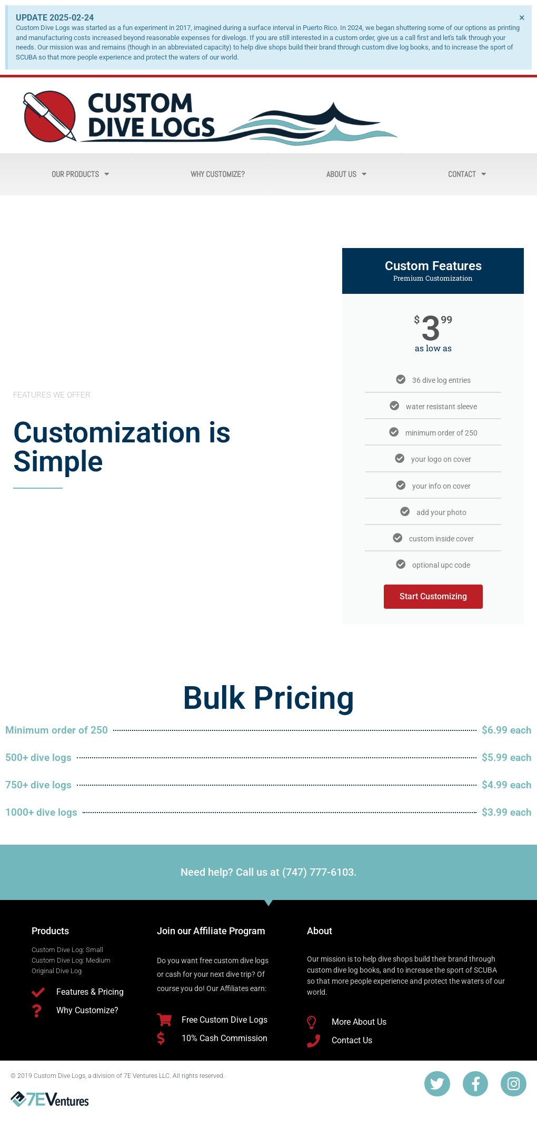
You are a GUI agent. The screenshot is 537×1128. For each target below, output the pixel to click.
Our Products (80, 174)
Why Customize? (218, 174)
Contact (467, 174)
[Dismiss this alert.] (522, 17)
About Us (346, 174)
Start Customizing (433, 596)
